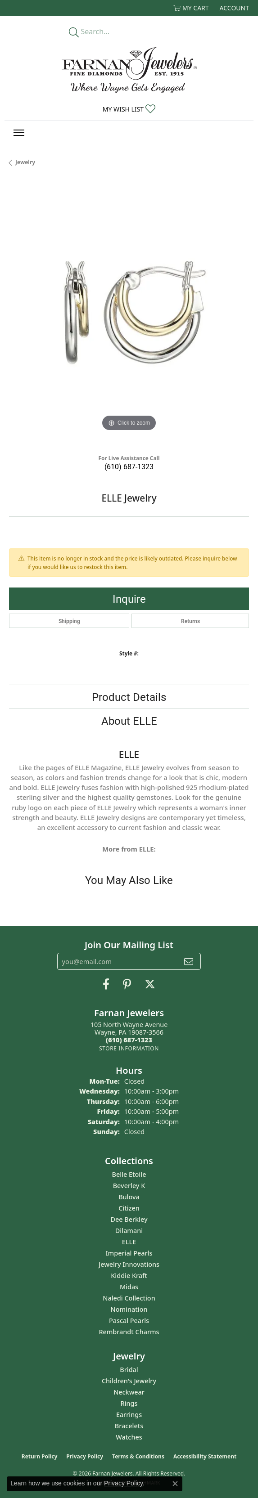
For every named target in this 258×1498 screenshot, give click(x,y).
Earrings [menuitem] (129, 1414)
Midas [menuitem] (129, 1287)
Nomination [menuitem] (129, 1309)
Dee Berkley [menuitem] (128, 1219)
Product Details (129, 697)
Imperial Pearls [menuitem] (129, 1253)
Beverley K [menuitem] (129, 1185)
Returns (190, 620)
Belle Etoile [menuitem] (129, 1174)
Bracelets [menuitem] (129, 1426)
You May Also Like (129, 880)
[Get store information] (129, 1048)
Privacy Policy (84, 1456)
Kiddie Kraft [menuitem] (129, 1275)
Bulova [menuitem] (129, 1197)
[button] (191, 8)
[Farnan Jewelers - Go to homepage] (129, 70)
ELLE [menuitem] (129, 1242)
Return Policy (40, 1456)
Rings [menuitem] (129, 1403)
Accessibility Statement (204, 1456)
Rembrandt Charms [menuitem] (129, 1332)
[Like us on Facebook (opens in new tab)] (106, 984)
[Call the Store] (129, 1040)
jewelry (25, 162)
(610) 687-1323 (129, 466)
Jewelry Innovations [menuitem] (129, 1264)
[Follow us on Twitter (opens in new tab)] (150, 984)
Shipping (69, 620)
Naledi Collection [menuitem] (129, 1298)
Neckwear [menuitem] (129, 1392)
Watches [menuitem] (129, 1437)
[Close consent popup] (175, 1483)
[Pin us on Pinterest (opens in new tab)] (127, 984)
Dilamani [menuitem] (129, 1230)
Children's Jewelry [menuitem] (129, 1381)
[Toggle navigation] (19, 133)
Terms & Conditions (138, 1456)
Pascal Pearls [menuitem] (129, 1320)
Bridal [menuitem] (129, 1369)
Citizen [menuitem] (129, 1208)
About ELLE (129, 720)
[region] (129, 314)
